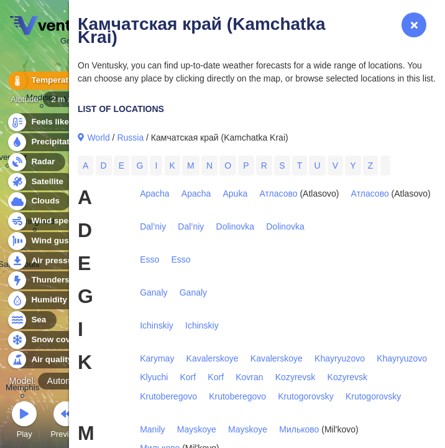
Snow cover (47, 340)
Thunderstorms (55, 280)
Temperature (49, 81)
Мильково (299, 429)
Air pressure (49, 261)
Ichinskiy (156, 325)
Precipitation (49, 142)
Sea (31, 320)
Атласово (278, 193)
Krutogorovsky (305, 396)
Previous (65, 421)
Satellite (40, 182)
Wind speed (47, 221)
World (98, 137)
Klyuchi (154, 377)
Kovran (249, 377)
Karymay (157, 358)
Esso (149, 259)
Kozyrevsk (295, 377)
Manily (152, 429)
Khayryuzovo (339, 358)
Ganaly (153, 292)
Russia (130, 137)
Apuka (235, 193)
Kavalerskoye (212, 358)
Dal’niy (153, 226)
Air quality (44, 360)
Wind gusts (46, 241)
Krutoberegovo (168, 396)
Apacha (154, 193)
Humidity (42, 300)
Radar (36, 162)
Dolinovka (235, 226)
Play (24, 421)
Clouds (38, 201)
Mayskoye (196, 429)
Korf (188, 377)
